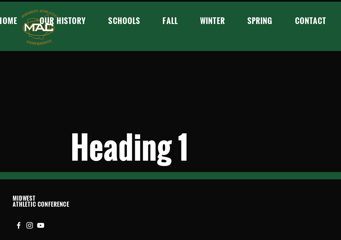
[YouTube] (40, 225)
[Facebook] (18, 225)
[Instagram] (29, 225)
